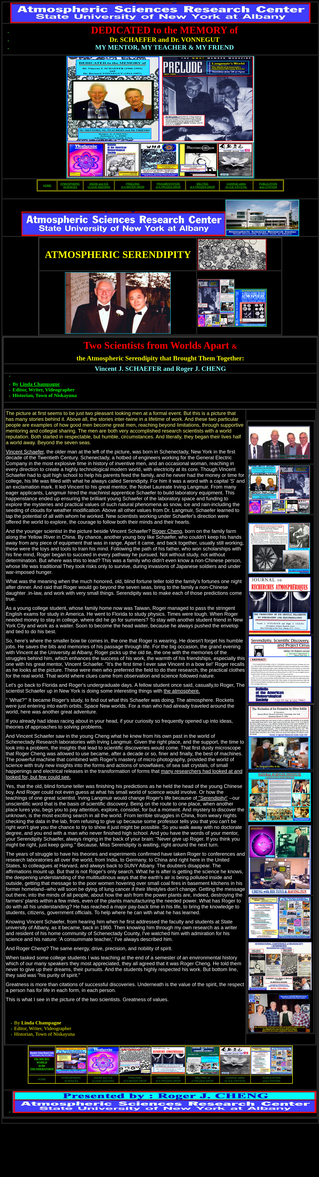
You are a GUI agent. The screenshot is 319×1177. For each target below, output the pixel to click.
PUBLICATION (268, 183)
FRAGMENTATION (168, 183)
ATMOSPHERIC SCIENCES (70, 185)
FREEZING (133, 183)
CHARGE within (236, 183)
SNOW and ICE (98, 183)
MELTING (202, 183)
